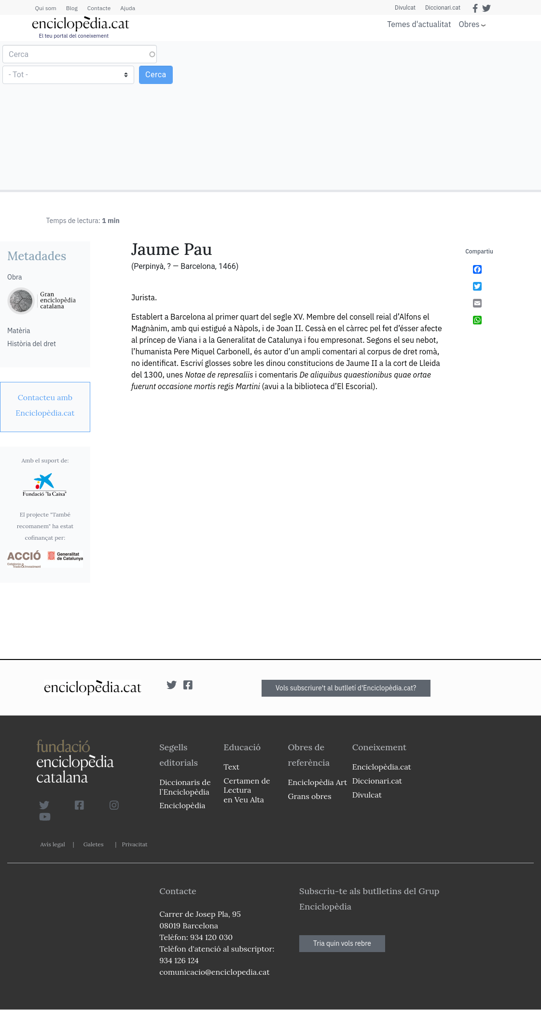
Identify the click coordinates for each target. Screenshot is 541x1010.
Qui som (45, 8)
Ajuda (127, 8)
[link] (45, 405)
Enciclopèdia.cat (381, 767)
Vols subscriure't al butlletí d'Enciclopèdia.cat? (346, 688)
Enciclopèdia (182, 805)
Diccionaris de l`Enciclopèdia (184, 786)
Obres (469, 23)
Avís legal (53, 844)
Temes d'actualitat (419, 24)
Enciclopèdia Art (317, 782)
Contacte (99, 8)
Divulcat (405, 7)
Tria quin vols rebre (342, 943)
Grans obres (310, 796)
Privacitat (134, 844)
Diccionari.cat (442, 7)
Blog (72, 8)
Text (231, 767)
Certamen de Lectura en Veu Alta (246, 790)
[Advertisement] (404, 114)
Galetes (93, 844)
